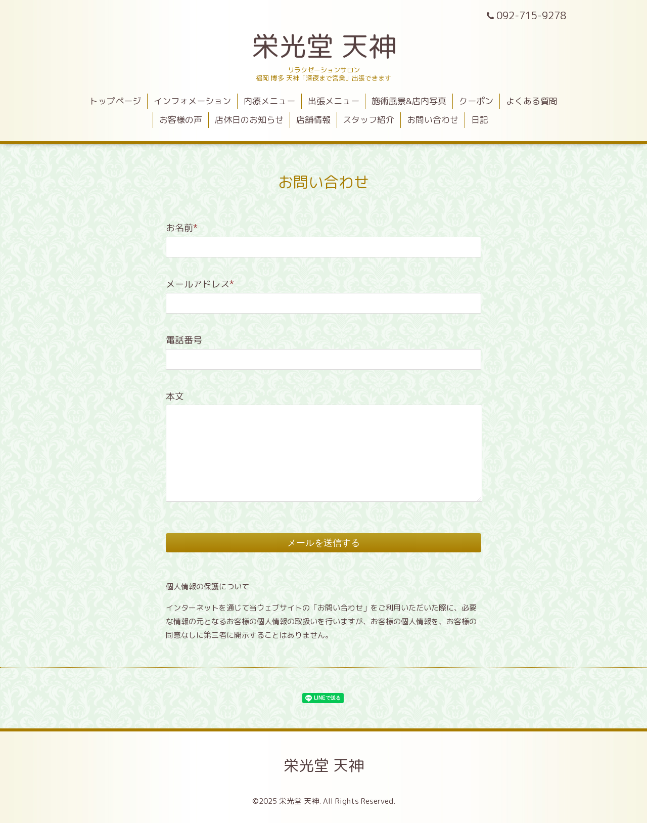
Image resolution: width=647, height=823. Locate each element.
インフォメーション (192, 101)
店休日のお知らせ (249, 119)
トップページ (115, 101)
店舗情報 (313, 119)
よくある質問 (532, 101)
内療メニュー (269, 101)
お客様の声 (180, 119)
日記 (479, 119)
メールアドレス (200, 284)
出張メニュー (333, 101)
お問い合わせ (432, 119)
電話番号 (184, 340)
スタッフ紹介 (368, 119)
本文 (175, 396)
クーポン (476, 101)
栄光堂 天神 (324, 46)
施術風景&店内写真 (409, 101)
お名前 (182, 228)
